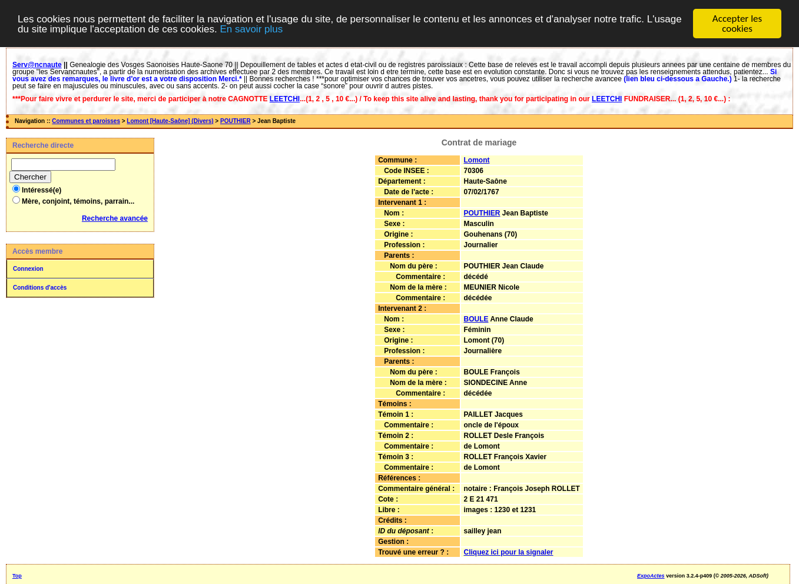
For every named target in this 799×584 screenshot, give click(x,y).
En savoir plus (251, 29)
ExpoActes (651, 576)
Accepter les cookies (737, 23)
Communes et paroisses (86, 121)
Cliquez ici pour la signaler (508, 552)
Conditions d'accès (40, 287)
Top (17, 576)
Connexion (28, 269)
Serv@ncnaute (37, 65)
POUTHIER (235, 121)
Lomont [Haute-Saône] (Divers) (170, 121)
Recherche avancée (115, 218)
